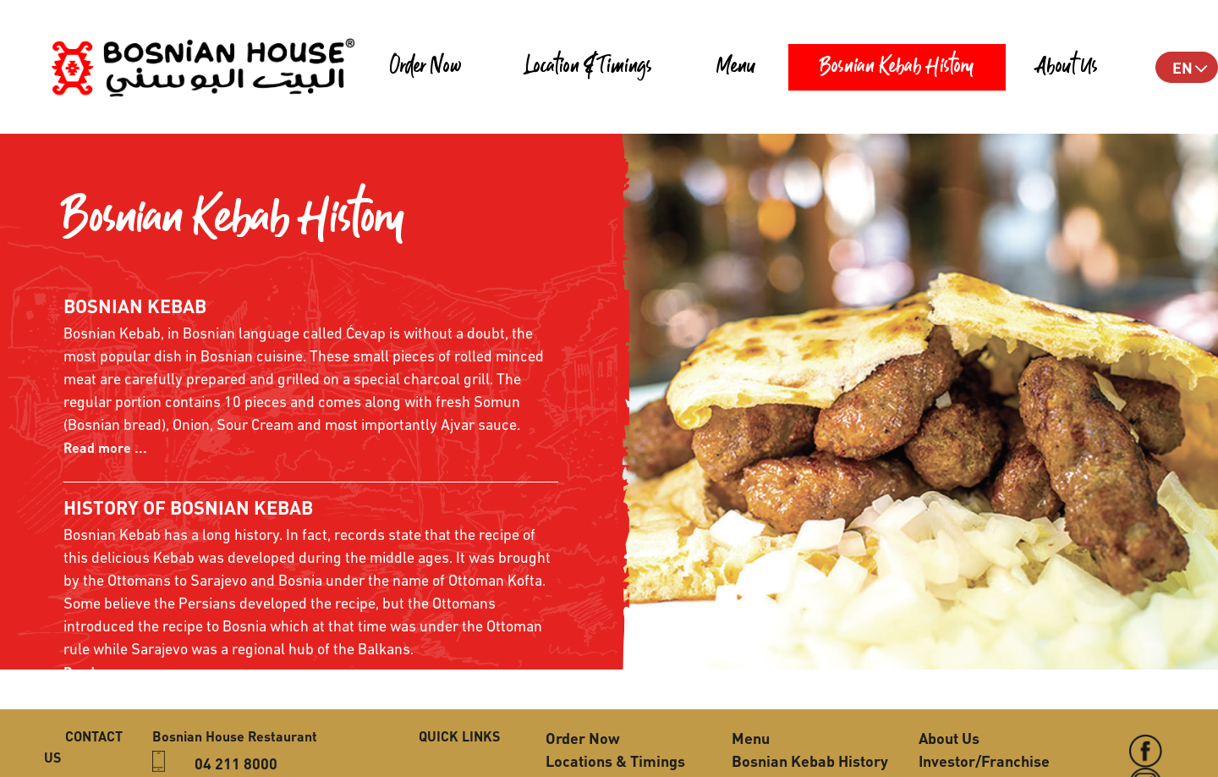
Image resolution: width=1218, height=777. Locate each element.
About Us (1068, 67)
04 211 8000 (236, 763)
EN (1182, 67)
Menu (736, 67)
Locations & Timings (615, 760)
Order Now (425, 67)
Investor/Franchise (984, 760)
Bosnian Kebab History (897, 67)
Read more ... (105, 447)
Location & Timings (589, 67)
